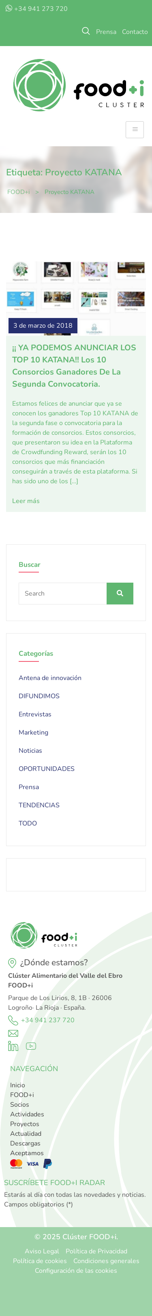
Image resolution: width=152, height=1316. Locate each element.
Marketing (33, 732)
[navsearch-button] (86, 32)
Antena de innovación (50, 678)
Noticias (30, 750)
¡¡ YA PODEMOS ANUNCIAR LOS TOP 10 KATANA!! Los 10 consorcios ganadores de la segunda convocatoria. (74, 366)
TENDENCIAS (39, 805)
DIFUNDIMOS (39, 696)
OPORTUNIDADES (47, 768)
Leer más (26, 501)
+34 (28, 1020)
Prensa (29, 787)
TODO (28, 823)
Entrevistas (35, 714)
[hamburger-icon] (135, 129)
